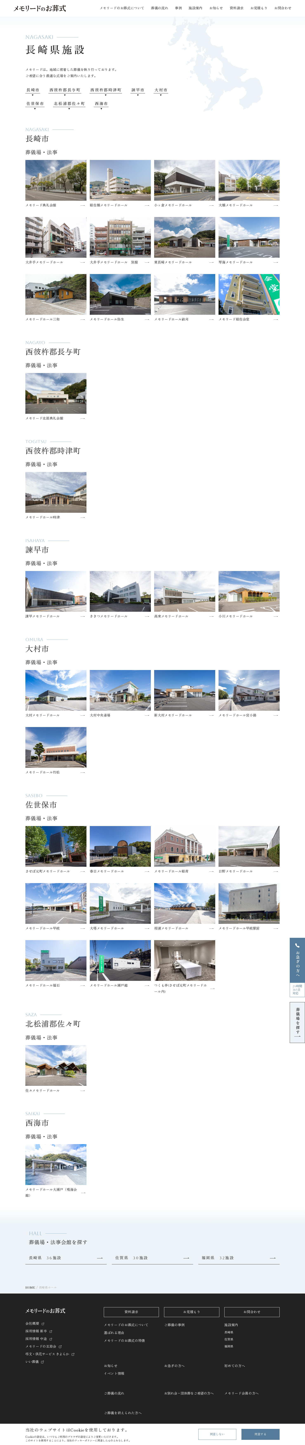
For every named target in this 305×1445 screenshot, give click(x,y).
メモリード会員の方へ (241, 1393)
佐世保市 (35, 103)
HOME (30, 1287)
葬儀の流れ (159, 8)
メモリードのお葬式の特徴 (124, 1341)
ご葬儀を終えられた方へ (123, 1413)
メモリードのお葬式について (126, 1325)
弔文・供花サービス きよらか (47, 1354)
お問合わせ (282, 8)
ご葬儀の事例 (174, 1325)
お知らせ (111, 1366)
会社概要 (32, 1324)
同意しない (217, 1434)
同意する (260, 1434)
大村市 (161, 90)
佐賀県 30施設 (131, 1258)
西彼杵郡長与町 (65, 90)
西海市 (101, 103)
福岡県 (228, 1346)
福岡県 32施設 (218, 1258)
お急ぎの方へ (174, 1366)
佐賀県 (228, 1339)
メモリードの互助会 (40, 1346)
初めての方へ (234, 1366)
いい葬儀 (32, 1362)
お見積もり (258, 8)
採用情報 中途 (36, 1339)
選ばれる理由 (114, 1333)
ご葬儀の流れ (114, 1393)
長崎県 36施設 (45, 1258)
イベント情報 (114, 1374)
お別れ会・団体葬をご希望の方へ (189, 1393)
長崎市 (33, 90)
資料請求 (237, 8)
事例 (178, 8)
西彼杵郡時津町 (106, 90)
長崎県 (228, 1332)
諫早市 (138, 90)
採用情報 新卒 (36, 1331)
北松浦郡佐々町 (69, 103)
